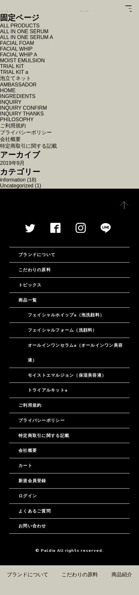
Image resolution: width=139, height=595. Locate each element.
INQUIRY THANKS (22, 113)
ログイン (27, 496)
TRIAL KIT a (14, 72)
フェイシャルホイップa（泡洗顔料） (66, 315)
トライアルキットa (47, 390)
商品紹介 (121, 574)
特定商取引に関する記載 (28, 146)
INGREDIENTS (17, 96)
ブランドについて (27, 574)
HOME (8, 90)
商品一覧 (27, 300)
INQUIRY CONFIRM (23, 108)
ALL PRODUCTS (20, 25)
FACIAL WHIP (16, 49)
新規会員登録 (32, 480)
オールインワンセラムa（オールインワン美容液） (75, 352)
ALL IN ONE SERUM (24, 31)
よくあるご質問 (34, 511)
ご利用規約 (13, 125)
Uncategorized (16, 185)
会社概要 (10, 139)
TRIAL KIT (12, 66)
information (13, 180)
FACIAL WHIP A (18, 54)
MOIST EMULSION (22, 60)
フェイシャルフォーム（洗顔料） (62, 330)
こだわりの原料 (80, 574)
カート (25, 465)
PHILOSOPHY (17, 119)
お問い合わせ (32, 526)
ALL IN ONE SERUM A (26, 37)
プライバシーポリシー (26, 132)
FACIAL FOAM (17, 43)
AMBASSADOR (18, 84)
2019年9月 (12, 163)
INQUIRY (10, 102)
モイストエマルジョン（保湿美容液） (67, 375)
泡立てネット (15, 78)
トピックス (29, 285)
